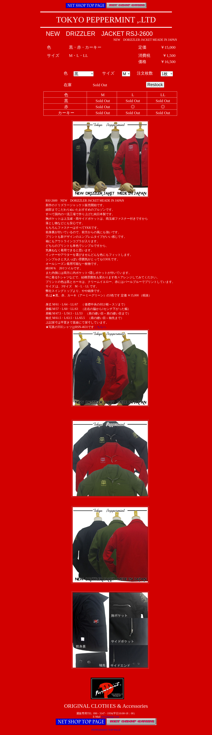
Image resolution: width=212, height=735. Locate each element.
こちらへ (100, 327)
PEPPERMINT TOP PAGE (106, 729)
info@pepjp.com (110, 716)
